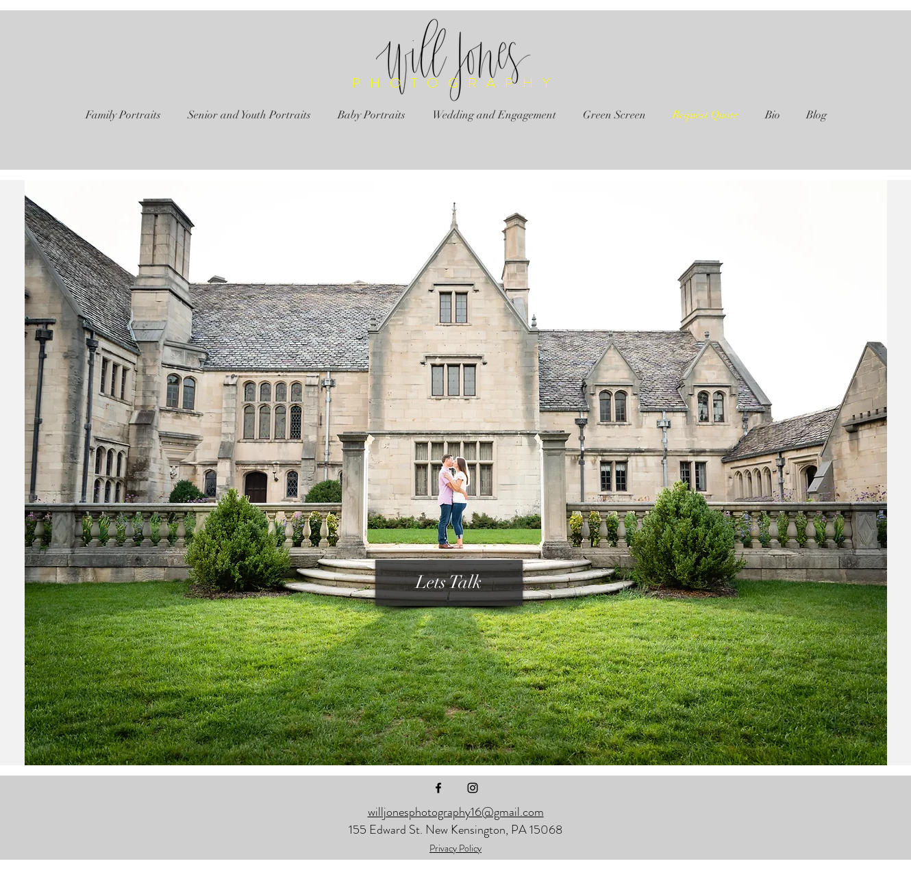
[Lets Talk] (449, 583)
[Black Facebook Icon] (438, 788)
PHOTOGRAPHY (456, 83)
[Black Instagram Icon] (472, 788)
